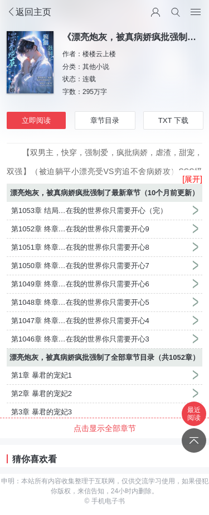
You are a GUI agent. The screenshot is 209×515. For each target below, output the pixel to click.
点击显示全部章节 (105, 428)
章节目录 (104, 120)
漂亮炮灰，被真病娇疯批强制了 (60, 193)
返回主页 (29, 12)
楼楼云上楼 (99, 54)
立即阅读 (36, 120)
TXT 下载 (173, 120)
